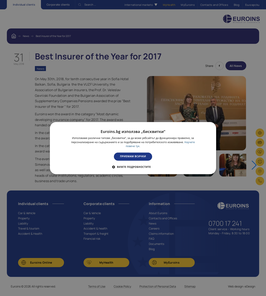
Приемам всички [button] (133, 156)
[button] (133, 167)
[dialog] (133, 148)
